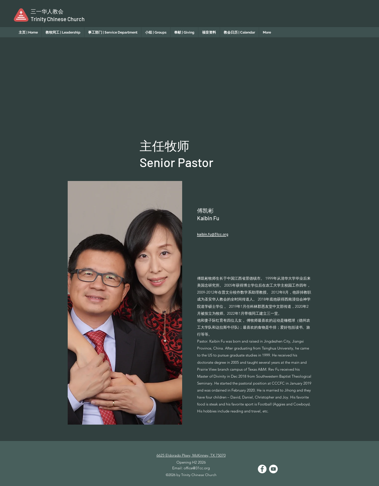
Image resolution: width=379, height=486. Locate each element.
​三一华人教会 (47, 11)
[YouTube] (273, 469)
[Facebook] (262, 469)
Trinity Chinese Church (58, 19)
